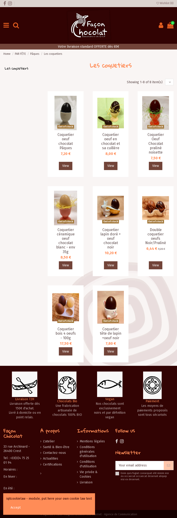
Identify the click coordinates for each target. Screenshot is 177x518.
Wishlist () (165, 3)
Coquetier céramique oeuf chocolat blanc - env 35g (65, 241)
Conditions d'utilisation (88, 464)
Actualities (50, 458)
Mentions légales (92, 441)
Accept (16, 508)
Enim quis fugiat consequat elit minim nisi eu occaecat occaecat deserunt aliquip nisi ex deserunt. (145, 476)
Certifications (52, 464)
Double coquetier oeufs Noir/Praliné (155, 236)
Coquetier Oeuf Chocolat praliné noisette (155, 143)
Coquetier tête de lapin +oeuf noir (110, 333)
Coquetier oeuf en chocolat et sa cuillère (110, 141)
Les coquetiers (16, 68)
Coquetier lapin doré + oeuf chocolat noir (111, 239)
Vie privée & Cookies (89, 474)
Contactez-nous (54, 453)
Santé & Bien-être (56, 447)
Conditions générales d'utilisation (88, 451)
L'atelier (49, 441)
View (65, 166)
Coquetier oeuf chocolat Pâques (65, 141)
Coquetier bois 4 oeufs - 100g (65, 333)
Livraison (86, 482)
